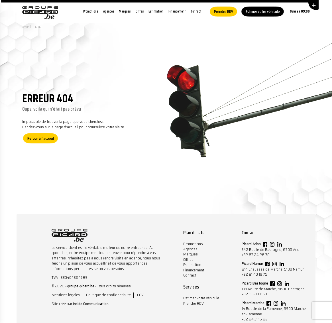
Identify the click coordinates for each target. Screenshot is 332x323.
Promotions (90, 11)
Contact (196, 11)
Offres (140, 11)
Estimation (155, 11)
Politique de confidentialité (108, 295)
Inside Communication (91, 303)
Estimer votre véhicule (263, 11)
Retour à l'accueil (40, 138)
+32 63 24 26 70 (256, 254)
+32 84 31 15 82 (255, 319)
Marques (125, 11)
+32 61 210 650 (254, 294)
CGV (140, 295)
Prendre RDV (223, 11)
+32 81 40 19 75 (254, 274)
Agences (108, 11)
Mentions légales (66, 295)
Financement (177, 11)
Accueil (26, 27)
